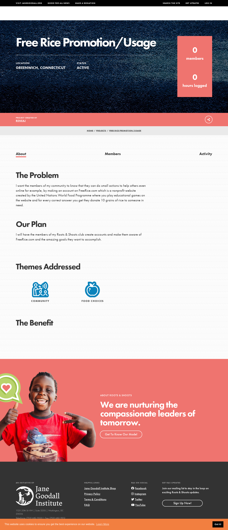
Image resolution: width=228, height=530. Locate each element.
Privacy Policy (92, 500)
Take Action (201, 15)
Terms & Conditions (95, 505)
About (72, 15)
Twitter (136, 505)
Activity (205, 160)
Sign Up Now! (182, 509)
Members (113, 160)
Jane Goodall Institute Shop (100, 494)
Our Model (142, 15)
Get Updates (192, 3)
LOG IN (208, 3)
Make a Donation (85, 3)
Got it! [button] (218, 524)
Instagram (138, 500)
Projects (162, 15)
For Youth (90, 15)
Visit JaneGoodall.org (29, 3)
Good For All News (59, 3)
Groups (180, 15)
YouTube (138, 511)
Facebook (138, 494)
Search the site (171, 3)
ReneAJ (21, 127)
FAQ (87, 511)
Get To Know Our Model (121, 441)
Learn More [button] (102, 524)
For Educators (116, 15)
